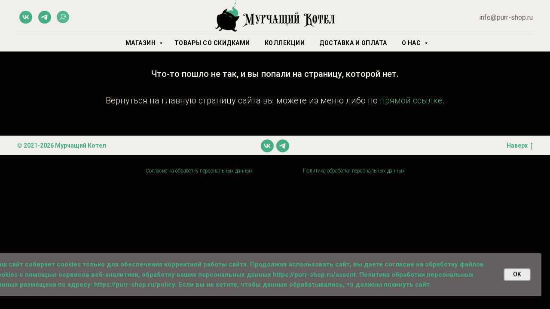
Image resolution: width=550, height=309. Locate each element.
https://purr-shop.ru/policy (134, 284)
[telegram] (44, 17)
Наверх (520, 146)
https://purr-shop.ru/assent (314, 275)
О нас (412, 42)
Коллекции (285, 42)
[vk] (25, 17)
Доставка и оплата (353, 42)
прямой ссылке (411, 100)
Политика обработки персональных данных (354, 171)
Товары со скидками (212, 42)
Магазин (141, 42)
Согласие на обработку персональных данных (199, 171)
